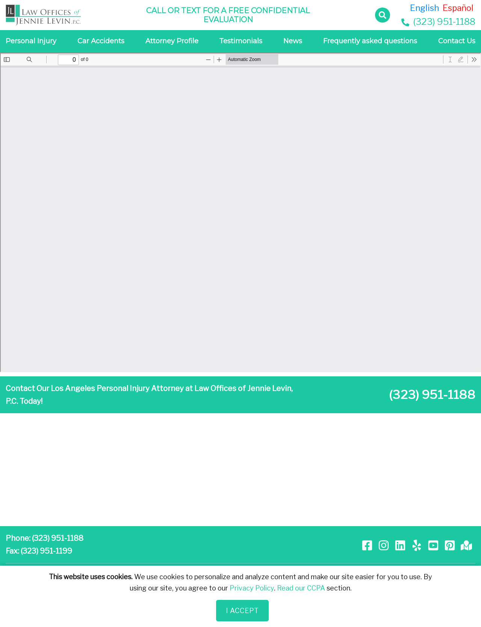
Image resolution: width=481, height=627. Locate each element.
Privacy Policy (252, 588)
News (292, 41)
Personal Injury (31, 41)
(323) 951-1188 (438, 21)
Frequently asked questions (370, 41)
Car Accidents (100, 41)
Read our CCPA (301, 588)
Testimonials (240, 41)
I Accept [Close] (242, 611)
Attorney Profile (171, 41)
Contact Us (456, 41)
